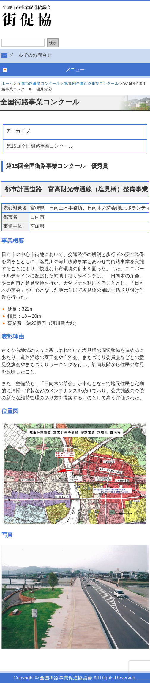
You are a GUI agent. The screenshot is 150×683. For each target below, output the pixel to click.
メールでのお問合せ (30, 55)
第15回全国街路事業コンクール (39, 146)
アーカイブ (18, 131)
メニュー (75, 69)
